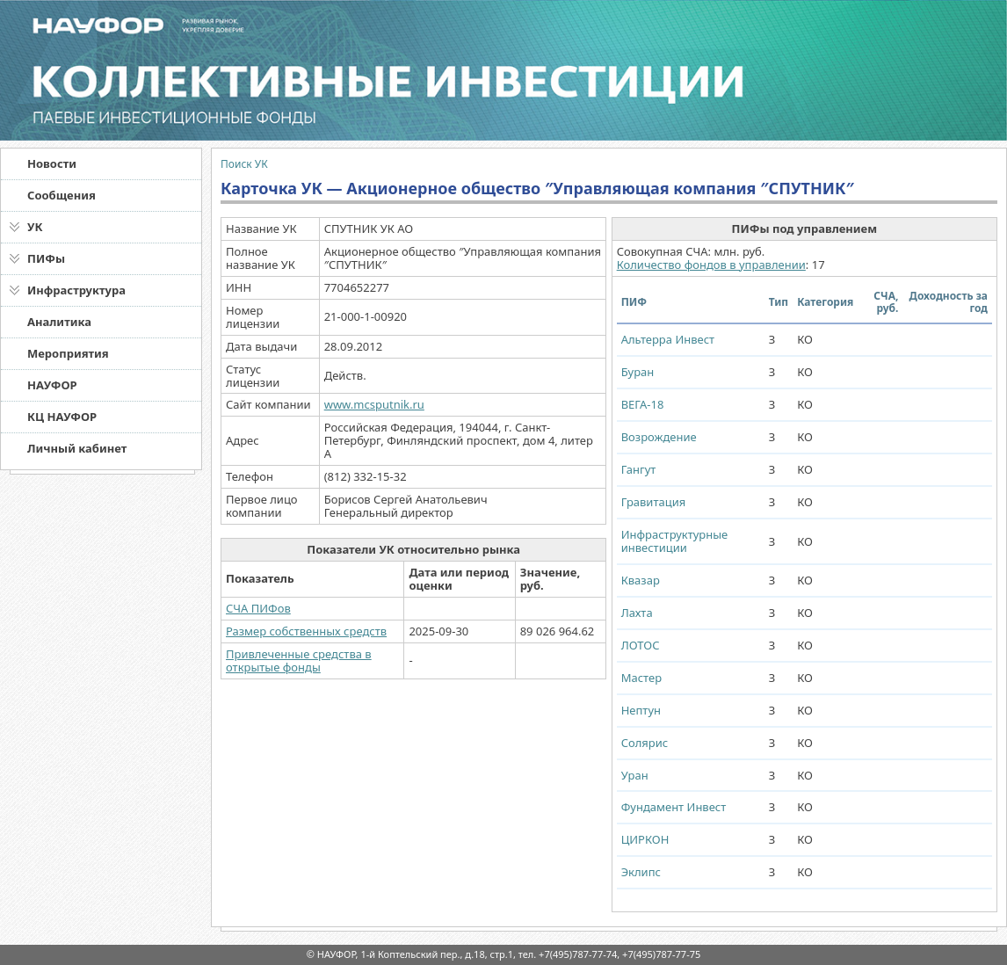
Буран (638, 372)
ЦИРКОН (645, 839)
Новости (51, 163)
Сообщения (61, 195)
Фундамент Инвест (674, 807)
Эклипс (641, 872)
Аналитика (59, 322)
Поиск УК (244, 163)
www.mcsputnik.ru (374, 404)
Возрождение (659, 437)
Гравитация (653, 502)
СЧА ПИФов (258, 608)
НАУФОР (52, 385)
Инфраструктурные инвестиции (674, 540)
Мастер (641, 678)
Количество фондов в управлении (711, 264)
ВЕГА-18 (642, 404)
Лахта (637, 612)
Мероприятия (68, 353)
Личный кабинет (77, 448)
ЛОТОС (640, 645)
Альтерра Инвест (667, 339)
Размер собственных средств (306, 631)
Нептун (641, 710)
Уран (634, 775)
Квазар (640, 580)
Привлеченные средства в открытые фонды (299, 660)
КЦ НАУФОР (62, 416)
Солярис (645, 743)
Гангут (638, 469)
